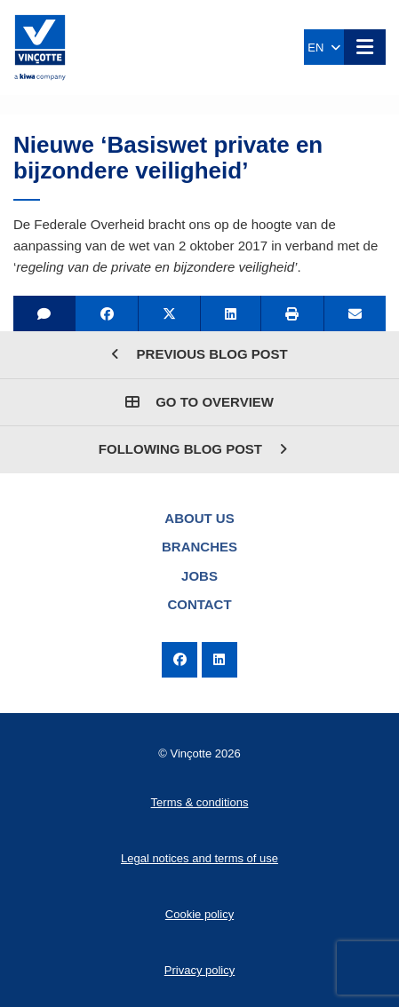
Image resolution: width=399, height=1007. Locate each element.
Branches (199, 546)
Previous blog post (199, 353)
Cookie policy (199, 914)
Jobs (199, 575)
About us (199, 518)
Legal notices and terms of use (199, 858)
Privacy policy (199, 970)
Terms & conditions (200, 802)
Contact (199, 604)
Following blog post (193, 448)
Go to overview (199, 401)
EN (323, 47)
